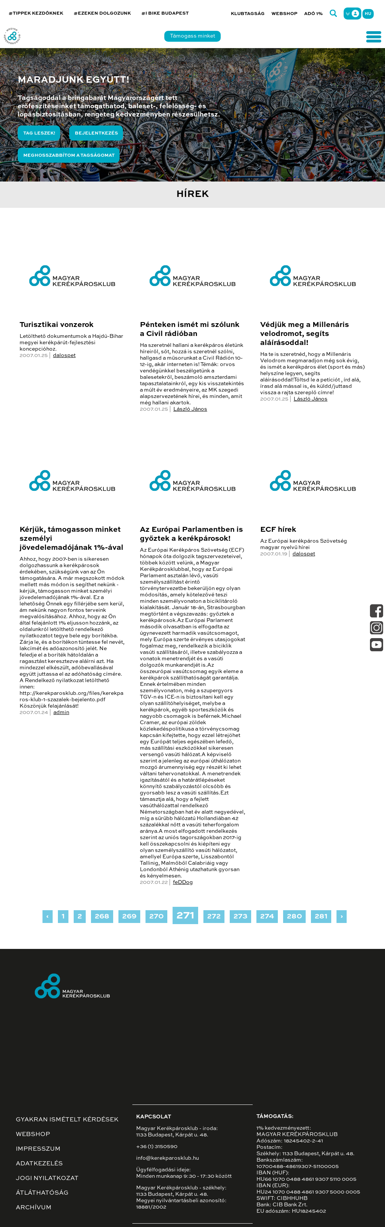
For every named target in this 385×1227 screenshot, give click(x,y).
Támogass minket (192, 36)
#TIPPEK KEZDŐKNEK (36, 13)
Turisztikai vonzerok (57, 325)
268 (102, 916)
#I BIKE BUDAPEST (165, 13)
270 (156, 916)
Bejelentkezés (96, 133)
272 (214, 916)
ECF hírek (278, 530)
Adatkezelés (39, 1164)
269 (129, 916)
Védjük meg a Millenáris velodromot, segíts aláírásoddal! (304, 334)
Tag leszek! (39, 133)
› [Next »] (341, 916)
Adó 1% (313, 14)
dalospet (64, 355)
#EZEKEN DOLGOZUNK (102, 13)
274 (267, 916)
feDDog (183, 882)
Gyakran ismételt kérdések (67, 1120)
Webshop (284, 14)
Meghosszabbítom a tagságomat (69, 155)
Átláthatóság (42, 1193)
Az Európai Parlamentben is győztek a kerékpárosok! (191, 534)
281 (321, 916)
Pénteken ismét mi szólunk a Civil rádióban (189, 329)
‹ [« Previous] (47, 916)
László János (190, 409)
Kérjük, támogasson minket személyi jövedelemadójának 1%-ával (71, 539)
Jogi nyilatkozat (47, 1179)
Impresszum (38, 1149)
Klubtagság (248, 14)
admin (61, 712)
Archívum (34, 1208)
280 (294, 916)
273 (240, 916)
